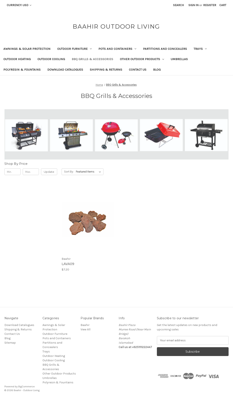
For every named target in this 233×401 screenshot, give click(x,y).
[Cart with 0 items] (223, 5)
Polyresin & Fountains (22, 69)
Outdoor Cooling (51, 59)
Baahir (85, 325)
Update (49, 171)
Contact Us (137, 69)
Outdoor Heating (17, 59)
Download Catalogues (65, 69)
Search (178, 5)
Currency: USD (19, 5)
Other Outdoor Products (142, 59)
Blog (157, 69)
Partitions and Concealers (165, 49)
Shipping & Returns (106, 69)
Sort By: (69, 171)
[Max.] (31, 171)
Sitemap (10, 342)
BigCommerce (26, 386)
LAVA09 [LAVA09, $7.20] (68, 264)
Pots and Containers (117, 49)
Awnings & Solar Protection (26, 49)
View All (85, 329)
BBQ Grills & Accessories (92, 59)
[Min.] (12, 171)
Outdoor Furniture (74, 49)
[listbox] (89, 172)
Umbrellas (179, 59)
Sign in (193, 5)
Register (209, 5)
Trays (200, 49)
